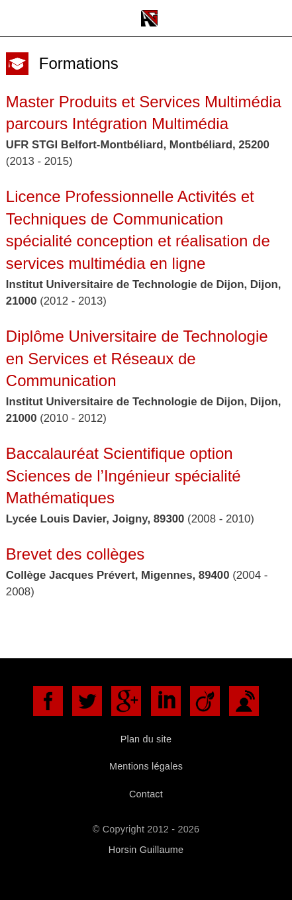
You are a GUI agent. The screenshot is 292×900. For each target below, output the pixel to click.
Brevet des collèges (75, 554)
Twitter (87, 701)
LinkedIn (166, 701)
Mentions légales (146, 766)
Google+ (126, 701)
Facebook (48, 701)
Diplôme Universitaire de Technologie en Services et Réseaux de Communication (137, 358)
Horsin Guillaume (146, 849)
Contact (146, 794)
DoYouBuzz (244, 701)
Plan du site (146, 739)
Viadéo (205, 701)
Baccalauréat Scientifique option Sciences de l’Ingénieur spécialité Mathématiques (123, 475)
